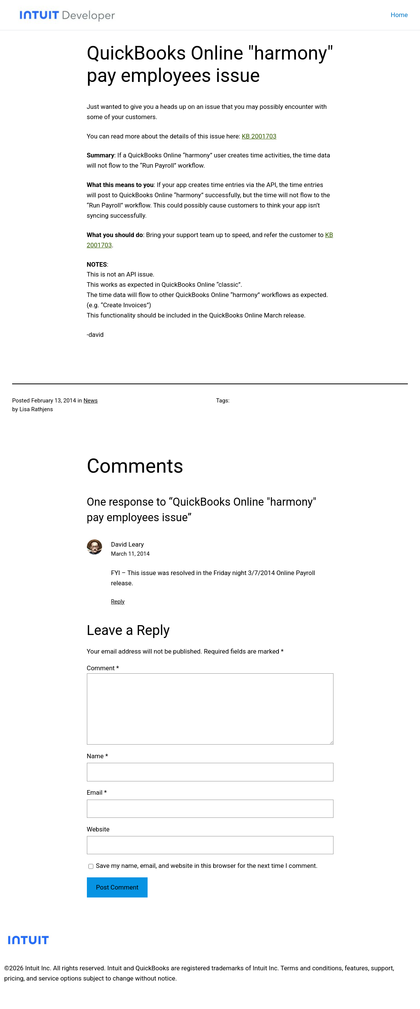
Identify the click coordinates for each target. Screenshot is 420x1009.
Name (97, 756)
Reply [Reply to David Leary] (118, 601)
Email (97, 792)
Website (98, 829)
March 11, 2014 (130, 553)
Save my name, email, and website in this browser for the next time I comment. (207, 865)
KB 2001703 (259, 136)
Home (399, 15)
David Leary (127, 544)
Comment (103, 668)
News (90, 400)
